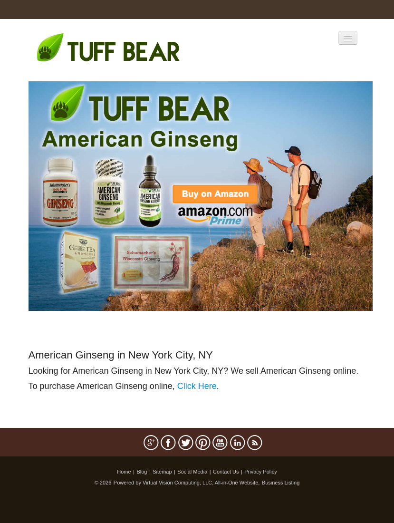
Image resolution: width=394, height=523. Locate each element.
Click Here (197, 386)
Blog (141, 472)
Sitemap (162, 472)
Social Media (192, 472)
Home (124, 472)
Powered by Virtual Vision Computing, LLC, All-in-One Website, (187, 482)
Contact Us (226, 472)
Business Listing (281, 482)
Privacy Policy (260, 472)
